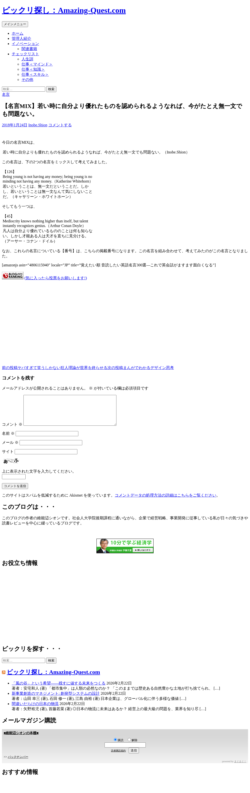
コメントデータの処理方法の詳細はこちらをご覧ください (165, 501)
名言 (6, 94)
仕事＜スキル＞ (35, 74)
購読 (119, 746)
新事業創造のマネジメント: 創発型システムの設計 (56, 699)
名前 (8, 439)
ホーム (17, 33)
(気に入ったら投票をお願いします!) (55, 278)
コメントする (60, 125)
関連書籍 (29, 49)
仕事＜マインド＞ (37, 64)
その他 (27, 79)
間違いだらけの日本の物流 (35, 709)
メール (10, 448)
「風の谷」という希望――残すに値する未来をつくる (58, 689)
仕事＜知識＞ (33, 69)
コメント (12, 430)
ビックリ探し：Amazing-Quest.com (64, 10)
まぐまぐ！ (240, 767)
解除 (132, 746)
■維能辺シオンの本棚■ (21, 739)
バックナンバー (18, 762)
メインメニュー (15, 24)
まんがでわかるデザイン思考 (140, 368)
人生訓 (27, 59)
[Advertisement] (125, 319)
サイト (8, 457)
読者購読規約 (118, 756)
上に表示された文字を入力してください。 (39, 477)
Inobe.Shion (37, 125)
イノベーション (25, 44)
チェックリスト (25, 54)
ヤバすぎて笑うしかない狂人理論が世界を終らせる (54, 368)
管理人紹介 (21, 38)
